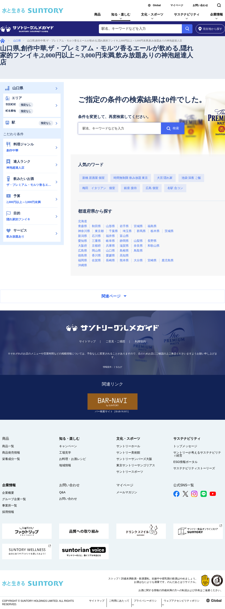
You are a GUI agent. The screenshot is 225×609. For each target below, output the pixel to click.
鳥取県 (138, 250)
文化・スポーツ (152, 14)
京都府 (96, 245)
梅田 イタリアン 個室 (98, 188)
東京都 (99, 231)
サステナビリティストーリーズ (194, 468)
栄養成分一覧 (11, 459)
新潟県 (82, 236)
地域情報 (65, 465)
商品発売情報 (11, 452)
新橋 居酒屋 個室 (93, 177)
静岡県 (124, 240)
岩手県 (124, 226)
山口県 (17, 40)
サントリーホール (128, 446)
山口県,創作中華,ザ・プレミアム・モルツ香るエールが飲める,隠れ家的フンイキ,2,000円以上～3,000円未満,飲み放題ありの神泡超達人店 (96, 55)
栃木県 (155, 231)
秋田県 (96, 226)
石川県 (96, 236)
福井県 (110, 236)
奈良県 (138, 245)
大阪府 (82, 245)
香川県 (96, 255)
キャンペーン (68, 446)
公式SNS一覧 (183, 485)
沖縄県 (82, 265)
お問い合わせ (200, 5)
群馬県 (141, 231)
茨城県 (169, 231)
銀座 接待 (130, 188)
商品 (97, 14)
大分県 (138, 260)
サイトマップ (87, 341)
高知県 (124, 255)
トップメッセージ (185, 446)
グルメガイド (2, 40)
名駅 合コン (175, 188)
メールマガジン (126, 492)
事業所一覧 (9, 505)
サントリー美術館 (128, 452)
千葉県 (113, 231)
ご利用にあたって (119, 600)
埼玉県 (127, 231)
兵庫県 (110, 245)
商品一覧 (8, 446)
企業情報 (216, 14)
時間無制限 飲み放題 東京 (131, 177)
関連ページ (114, 296)
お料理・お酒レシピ (72, 459)
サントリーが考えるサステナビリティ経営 (197, 454)
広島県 (82, 250)
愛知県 (82, 240)
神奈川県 (84, 231)
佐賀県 (96, 260)
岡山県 (96, 250)
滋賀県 (124, 245)
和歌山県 (153, 245)
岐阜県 (110, 240)
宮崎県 (152, 260)
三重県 (96, 240)
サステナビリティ (186, 14)
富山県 (124, 236)
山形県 (110, 226)
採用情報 (8, 512)
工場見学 (65, 452)
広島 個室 (152, 188)
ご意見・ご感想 (115, 341)
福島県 (152, 226)
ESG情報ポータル (185, 462)
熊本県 (124, 260)
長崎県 (110, 260)
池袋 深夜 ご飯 (191, 177)
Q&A (62, 492)
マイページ (176, 5)
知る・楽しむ (120, 14)
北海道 (82, 221)
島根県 (124, 250)
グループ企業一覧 (14, 499)
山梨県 (138, 240)
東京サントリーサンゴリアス (135, 465)
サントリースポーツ (129, 471)
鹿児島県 (168, 260)
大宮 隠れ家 (165, 177)
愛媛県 (110, 255)
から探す (210, 29)
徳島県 (82, 255)
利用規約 (140, 341)
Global (157, 5)
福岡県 (82, 260)
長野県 (152, 240)
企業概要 (8, 492)
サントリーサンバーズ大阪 (134, 459)
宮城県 (138, 226)
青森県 (82, 226)
